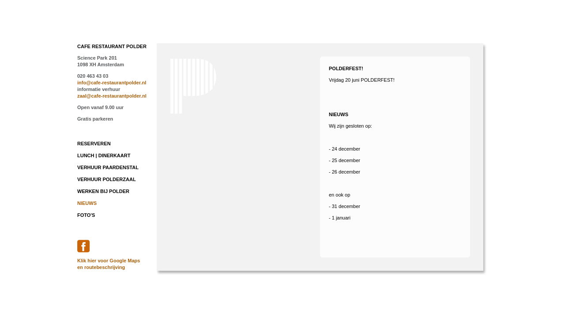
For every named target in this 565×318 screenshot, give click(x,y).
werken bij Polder (103, 191)
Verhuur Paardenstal (108, 167)
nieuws (87, 203)
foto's (86, 215)
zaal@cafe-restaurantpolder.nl (112, 95)
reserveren (94, 143)
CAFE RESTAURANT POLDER (112, 46)
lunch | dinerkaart (103, 155)
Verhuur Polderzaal (106, 179)
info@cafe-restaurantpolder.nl (111, 82)
